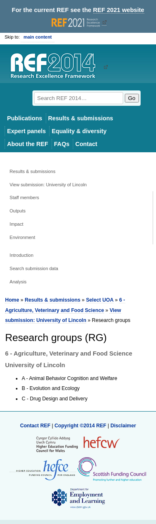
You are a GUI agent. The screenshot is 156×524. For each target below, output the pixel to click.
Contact (86, 144)
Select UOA (100, 300)
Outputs (17, 210)
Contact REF (35, 426)
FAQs (61, 144)
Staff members (24, 197)
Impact (16, 224)
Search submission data (34, 268)
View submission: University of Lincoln (48, 184)
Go (132, 98)
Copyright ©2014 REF (81, 426)
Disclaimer (123, 426)
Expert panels (26, 131)
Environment (22, 237)
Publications (24, 118)
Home (12, 300)
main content (37, 36)
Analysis (18, 281)
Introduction (21, 255)
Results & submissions (80, 118)
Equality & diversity (79, 131)
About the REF (27, 144)
